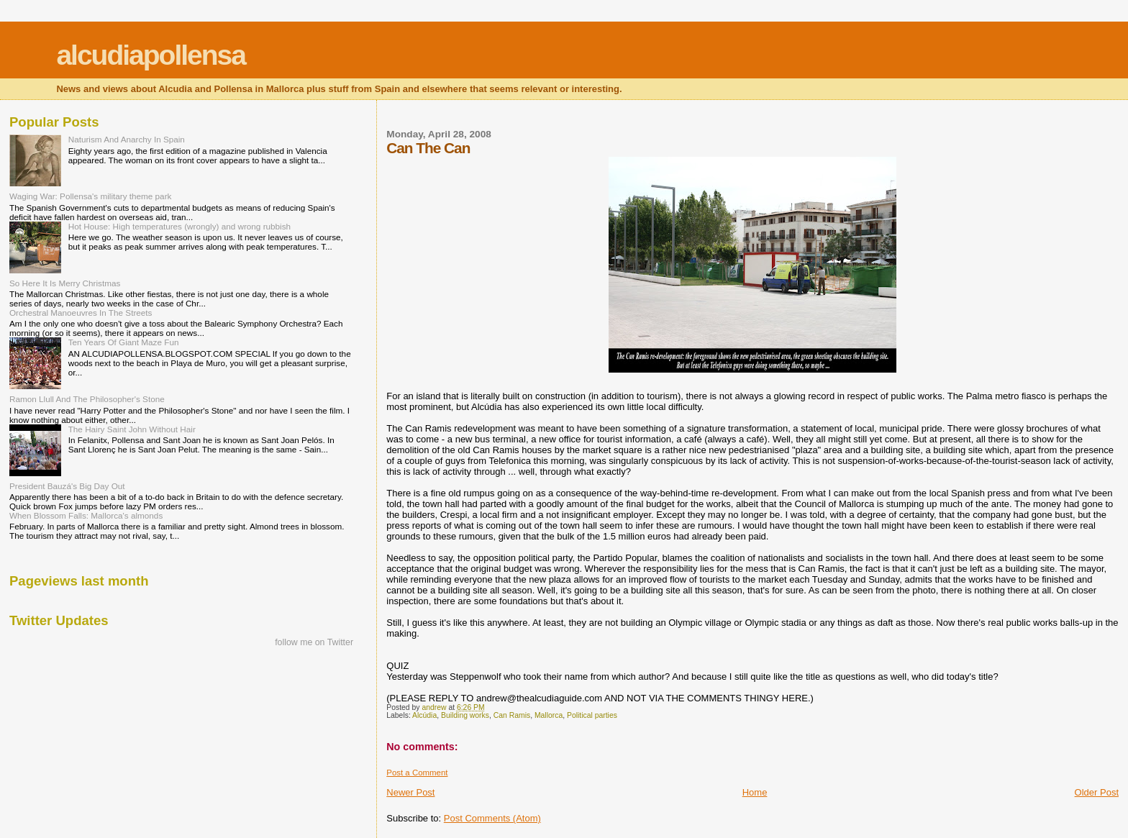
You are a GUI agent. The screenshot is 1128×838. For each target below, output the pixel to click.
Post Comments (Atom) (492, 818)
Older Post (1097, 792)
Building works (465, 715)
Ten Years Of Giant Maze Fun (123, 342)
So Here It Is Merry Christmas (64, 283)
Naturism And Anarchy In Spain (126, 139)
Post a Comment (416, 772)
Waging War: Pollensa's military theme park (90, 196)
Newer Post (410, 792)
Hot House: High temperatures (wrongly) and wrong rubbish (179, 226)
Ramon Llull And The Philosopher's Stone (87, 399)
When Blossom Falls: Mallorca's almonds (86, 515)
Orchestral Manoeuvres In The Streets (80, 312)
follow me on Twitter (314, 642)
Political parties (592, 715)
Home (755, 792)
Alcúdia (424, 715)
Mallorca (549, 715)
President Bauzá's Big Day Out (67, 486)
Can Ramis (512, 715)
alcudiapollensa (150, 55)
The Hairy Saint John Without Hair (132, 429)
